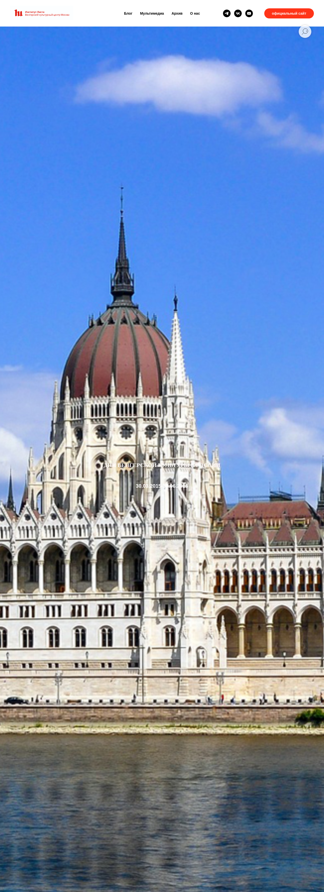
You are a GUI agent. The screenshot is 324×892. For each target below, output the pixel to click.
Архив (177, 13)
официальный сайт (289, 13)
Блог (128, 13)
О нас (195, 13)
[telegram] (227, 13)
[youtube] (249, 13)
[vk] (238, 13)
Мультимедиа (152, 13)
